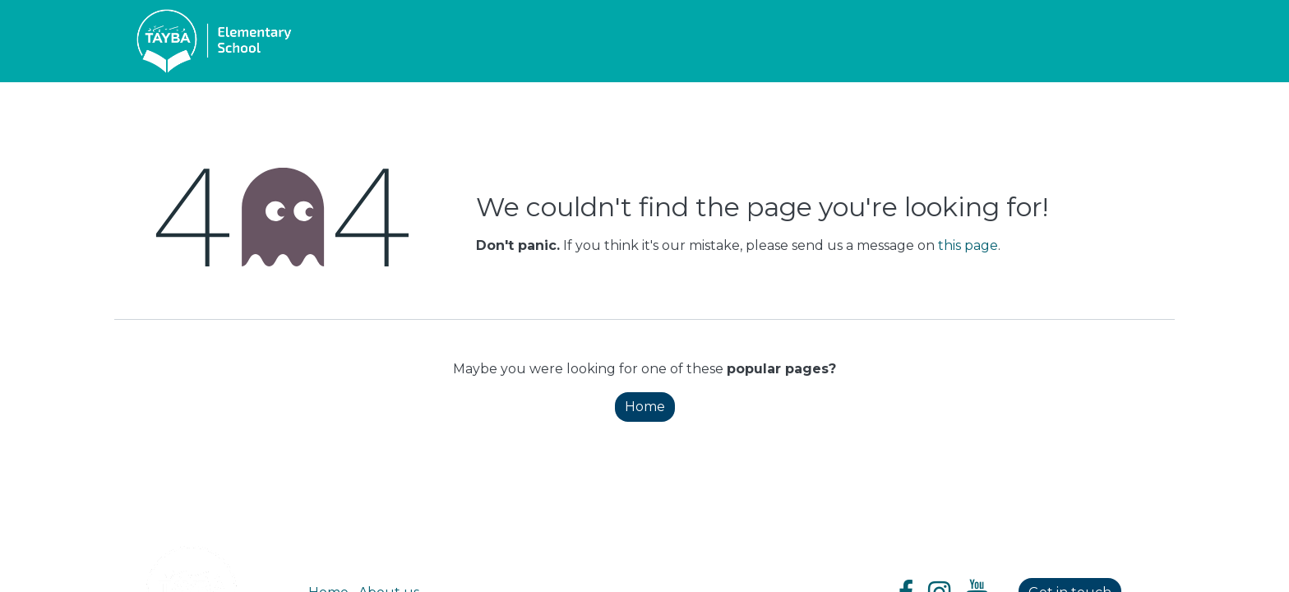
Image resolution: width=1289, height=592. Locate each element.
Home (645, 406)
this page (968, 245)
